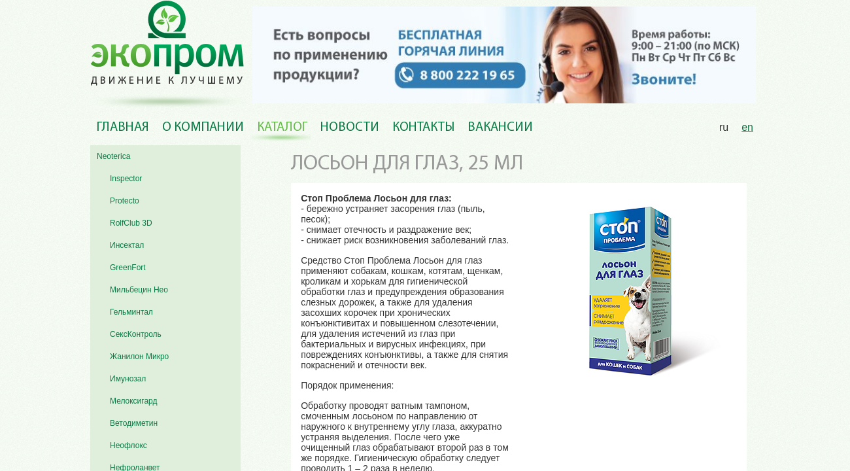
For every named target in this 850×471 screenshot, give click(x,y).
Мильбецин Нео (139, 289)
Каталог (282, 127)
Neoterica (113, 156)
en (747, 127)
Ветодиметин (134, 423)
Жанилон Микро (139, 356)
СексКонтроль (136, 334)
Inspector (126, 178)
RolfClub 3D (131, 223)
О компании (203, 127)
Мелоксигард (134, 401)
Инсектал (127, 245)
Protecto (124, 200)
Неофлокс (128, 445)
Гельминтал (131, 312)
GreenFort (128, 267)
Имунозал (128, 378)
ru (723, 127)
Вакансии (500, 127)
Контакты (423, 127)
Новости (349, 127)
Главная (123, 127)
